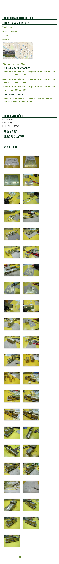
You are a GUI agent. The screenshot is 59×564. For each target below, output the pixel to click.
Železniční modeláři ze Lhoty (17, 5)
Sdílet (21, 557)
